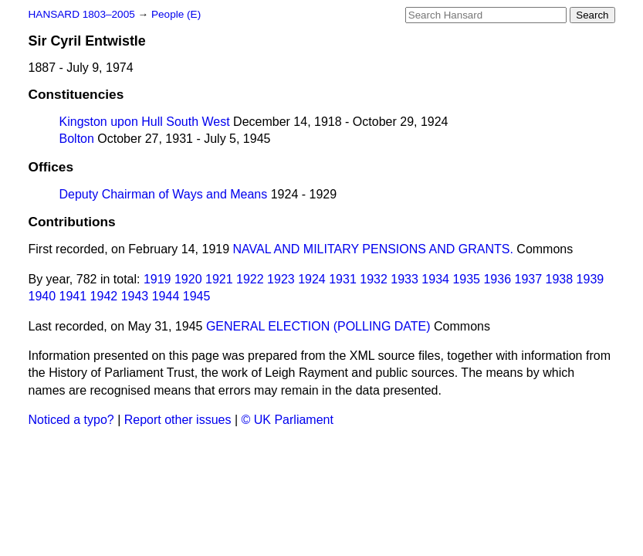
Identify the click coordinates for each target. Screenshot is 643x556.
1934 (435, 279)
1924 (312, 279)
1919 (157, 279)
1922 (250, 279)
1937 (528, 279)
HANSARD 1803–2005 (82, 14)
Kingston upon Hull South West (144, 121)
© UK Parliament (287, 419)
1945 (197, 296)
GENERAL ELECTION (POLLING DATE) (318, 326)
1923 (281, 279)
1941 (73, 296)
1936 (497, 279)
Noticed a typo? (71, 419)
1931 (343, 279)
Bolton (76, 138)
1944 (166, 296)
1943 (135, 296)
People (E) (176, 14)
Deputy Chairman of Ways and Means (163, 194)
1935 (466, 279)
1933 (404, 279)
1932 (373, 279)
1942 (104, 296)
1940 (42, 296)
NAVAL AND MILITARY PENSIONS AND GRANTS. (373, 249)
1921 (219, 279)
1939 (590, 279)
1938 (560, 279)
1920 (188, 279)
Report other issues (178, 419)
